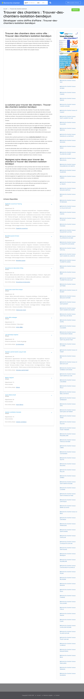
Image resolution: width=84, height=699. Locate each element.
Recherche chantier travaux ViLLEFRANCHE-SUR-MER (68, 237)
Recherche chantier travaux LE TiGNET (68, 350)
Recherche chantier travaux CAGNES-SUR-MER (68, 105)
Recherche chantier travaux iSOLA (68, 590)
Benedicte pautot (20, 260)
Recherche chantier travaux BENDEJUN (68, 554)
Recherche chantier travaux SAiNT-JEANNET (68, 303)
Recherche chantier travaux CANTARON (68, 518)
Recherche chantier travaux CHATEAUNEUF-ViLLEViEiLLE (68, 566)
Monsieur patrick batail (22, 370)
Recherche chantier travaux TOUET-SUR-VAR (68, 638)
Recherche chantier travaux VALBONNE (68, 171)
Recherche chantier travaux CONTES (68, 213)
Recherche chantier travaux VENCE (68, 147)
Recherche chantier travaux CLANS (68, 620)
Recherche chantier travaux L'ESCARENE (68, 380)
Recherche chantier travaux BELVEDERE (68, 578)
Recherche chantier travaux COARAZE (68, 596)
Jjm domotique (20, 344)
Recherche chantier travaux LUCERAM (68, 488)
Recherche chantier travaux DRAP (68, 273)
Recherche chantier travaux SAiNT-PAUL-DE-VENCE (68, 315)
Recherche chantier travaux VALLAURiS (68, 123)
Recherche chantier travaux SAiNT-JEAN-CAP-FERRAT (68, 410)
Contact (57, 695)
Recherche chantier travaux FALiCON (68, 422)
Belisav (18, 387)
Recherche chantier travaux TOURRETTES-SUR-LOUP (68, 279)
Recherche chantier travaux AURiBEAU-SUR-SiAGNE (68, 368)
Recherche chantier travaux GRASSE (68, 99)
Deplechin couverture (22, 228)
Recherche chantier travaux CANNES (68, 93)
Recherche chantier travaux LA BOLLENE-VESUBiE (68, 626)
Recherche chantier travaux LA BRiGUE (68, 644)
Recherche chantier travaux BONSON (68, 584)
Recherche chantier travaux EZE (68, 356)
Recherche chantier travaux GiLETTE (68, 458)
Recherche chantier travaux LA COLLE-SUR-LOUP (68, 207)
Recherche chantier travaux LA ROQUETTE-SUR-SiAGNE (68, 243)
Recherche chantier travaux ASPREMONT (68, 398)
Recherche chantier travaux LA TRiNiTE (68, 183)
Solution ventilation (21, 422)
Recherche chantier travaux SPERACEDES (68, 524)
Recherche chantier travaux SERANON (68, 668)
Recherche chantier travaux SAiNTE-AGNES (68, 530)
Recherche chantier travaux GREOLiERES (68, 662)
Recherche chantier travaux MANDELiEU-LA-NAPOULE (68, 135)
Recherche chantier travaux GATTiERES (68, 285)
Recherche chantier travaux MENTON (68, 129)
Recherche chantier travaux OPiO (68, 404)
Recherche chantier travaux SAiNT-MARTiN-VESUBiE (68, 482)
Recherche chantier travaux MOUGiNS (68, 141)
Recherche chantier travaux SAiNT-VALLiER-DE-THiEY (68, 339)
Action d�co (19, 327)
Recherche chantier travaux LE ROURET (68, 291)
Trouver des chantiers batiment (18, 9)
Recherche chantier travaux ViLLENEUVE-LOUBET (68, 153)
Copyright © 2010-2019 (28, 695)
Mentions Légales (48, 695)
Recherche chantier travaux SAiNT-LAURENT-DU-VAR (68, 117)
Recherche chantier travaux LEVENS (68, 267)
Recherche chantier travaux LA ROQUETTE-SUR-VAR (68, 542)
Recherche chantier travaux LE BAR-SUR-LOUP (68, 362)
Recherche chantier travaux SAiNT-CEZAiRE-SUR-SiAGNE (68, 309)
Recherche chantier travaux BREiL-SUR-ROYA (68, 392)
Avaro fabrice (19, 404)
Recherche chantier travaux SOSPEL (68, 321)
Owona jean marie (21, 310)
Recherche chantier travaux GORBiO (68, 476)
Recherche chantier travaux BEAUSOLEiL (68, 159)
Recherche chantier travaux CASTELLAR (68, 536)
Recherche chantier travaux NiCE (68, 81)
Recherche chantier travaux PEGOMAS (68, 225)
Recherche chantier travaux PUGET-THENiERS (68, 428)
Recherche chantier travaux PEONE (68, 572)
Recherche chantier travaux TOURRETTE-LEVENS (68, 261)
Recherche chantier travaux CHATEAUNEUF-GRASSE (68, 333)
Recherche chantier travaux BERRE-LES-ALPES (68, 506)
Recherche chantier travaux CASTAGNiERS (68, 452)
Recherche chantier (11, 3)
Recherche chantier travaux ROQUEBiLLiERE (68, 434)
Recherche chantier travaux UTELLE (68, 608)
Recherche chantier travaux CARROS (68, 177)
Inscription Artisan (73, 2)
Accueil (5, 9)
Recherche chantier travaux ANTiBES (68, 87)
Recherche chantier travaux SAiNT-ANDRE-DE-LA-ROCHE (68, 255)
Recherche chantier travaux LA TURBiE (68, 344)
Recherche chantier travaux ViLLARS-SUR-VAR (68, 632)
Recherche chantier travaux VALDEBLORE (68, 560)
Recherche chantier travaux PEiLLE (68, 386)
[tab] (28, 204)
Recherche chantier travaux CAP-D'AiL (68, 249)
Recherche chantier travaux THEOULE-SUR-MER (68, 440)
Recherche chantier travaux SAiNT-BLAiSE (68, 548)
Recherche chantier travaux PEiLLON (68, 470)
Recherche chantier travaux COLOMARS (68, 326)
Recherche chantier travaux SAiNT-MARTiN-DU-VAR (68, 374)
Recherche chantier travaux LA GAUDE (68, 219)
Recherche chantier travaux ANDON (68, 614)
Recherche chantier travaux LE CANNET (68, 111)
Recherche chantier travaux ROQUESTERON (68, 650)
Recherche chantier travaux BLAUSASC (68, 464)
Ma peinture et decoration (23, 282)
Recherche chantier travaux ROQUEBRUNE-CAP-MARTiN (68, 165)
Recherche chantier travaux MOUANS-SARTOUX (68, 189)
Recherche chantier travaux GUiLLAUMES (68, 602)
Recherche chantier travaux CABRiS (68, 446)
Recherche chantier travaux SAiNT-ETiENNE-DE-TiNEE (68, 494)
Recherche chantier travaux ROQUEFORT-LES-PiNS (68, 231)
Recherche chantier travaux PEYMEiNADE (68, 201)
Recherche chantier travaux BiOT (68, 195)
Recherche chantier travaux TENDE (68, 416)
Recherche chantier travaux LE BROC (68, 512)
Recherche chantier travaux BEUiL (68, 656)
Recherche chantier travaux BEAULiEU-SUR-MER (68, 297)
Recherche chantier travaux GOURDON (68, 674)
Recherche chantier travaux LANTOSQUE (68, 500)
